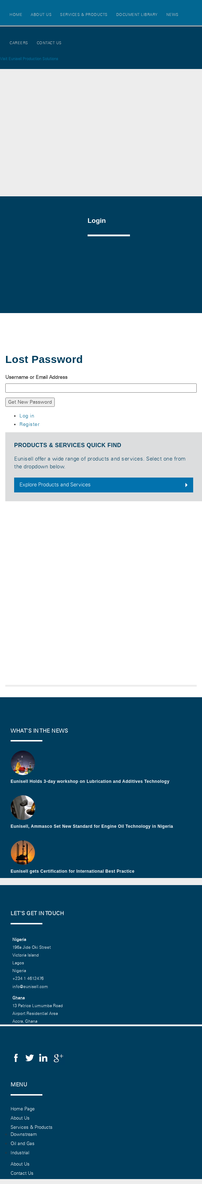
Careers (19, 43)
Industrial (20, 1153)
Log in (26, 416)
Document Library (137, 14)
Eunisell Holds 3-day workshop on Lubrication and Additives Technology (90, 781)
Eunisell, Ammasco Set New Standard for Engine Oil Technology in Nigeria (92, 826)
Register (29, 424)
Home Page (23, 1109)
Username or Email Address (36, 377)
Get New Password (30, 402)
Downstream (24, 1134)
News (172, 14)
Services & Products (84, 14)
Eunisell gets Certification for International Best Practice (73, 871)
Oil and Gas (23, 1144)
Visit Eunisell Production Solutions (29, 59)
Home (16, 14)
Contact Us (49, 43)
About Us (41, 14)
